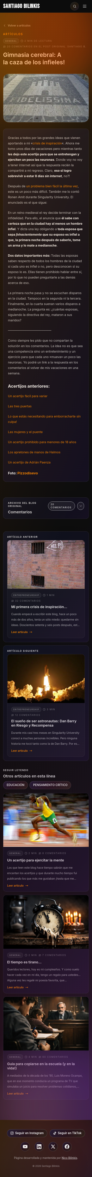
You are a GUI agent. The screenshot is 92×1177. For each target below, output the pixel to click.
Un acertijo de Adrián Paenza (29, 462)
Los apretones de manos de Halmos (34, 452)
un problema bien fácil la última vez (52, 186)
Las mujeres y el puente (25, 432)
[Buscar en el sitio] (74, 6)
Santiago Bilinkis (21, 6)
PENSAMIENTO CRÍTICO (50, 785)
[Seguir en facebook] (67, 1146)
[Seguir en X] (53, 1146)
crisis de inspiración (47, 143)
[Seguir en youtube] (25, 1146)
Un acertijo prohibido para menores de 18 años (42, 442)
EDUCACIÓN (15, 785)
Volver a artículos (17, 25)
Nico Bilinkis (69, 1157)
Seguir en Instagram (27, 1133)
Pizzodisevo (27, 473)
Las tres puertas (20, 406)
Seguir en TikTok (67, 1133)
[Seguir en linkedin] (39, 1146)
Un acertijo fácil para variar (27, 396)
